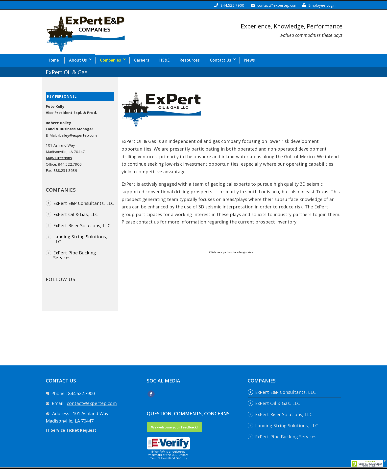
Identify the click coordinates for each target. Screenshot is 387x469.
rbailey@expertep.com (77, 135)
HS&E (164, 60)
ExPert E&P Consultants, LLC (83, 203)
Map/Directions (59, 157)
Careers (141, 60)
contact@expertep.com (277, 5)
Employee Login (322, 5)
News (249, 60)
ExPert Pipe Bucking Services (74, 255)
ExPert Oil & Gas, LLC (75, 214)
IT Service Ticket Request (71, 430)
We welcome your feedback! (174, 427)
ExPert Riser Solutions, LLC (81, 225)
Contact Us (220, 60)
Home (53, 60)
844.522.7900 (232, 5)
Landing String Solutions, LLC (80, 239)
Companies (110, 60)
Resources (190, 60)
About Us (78, 60)
